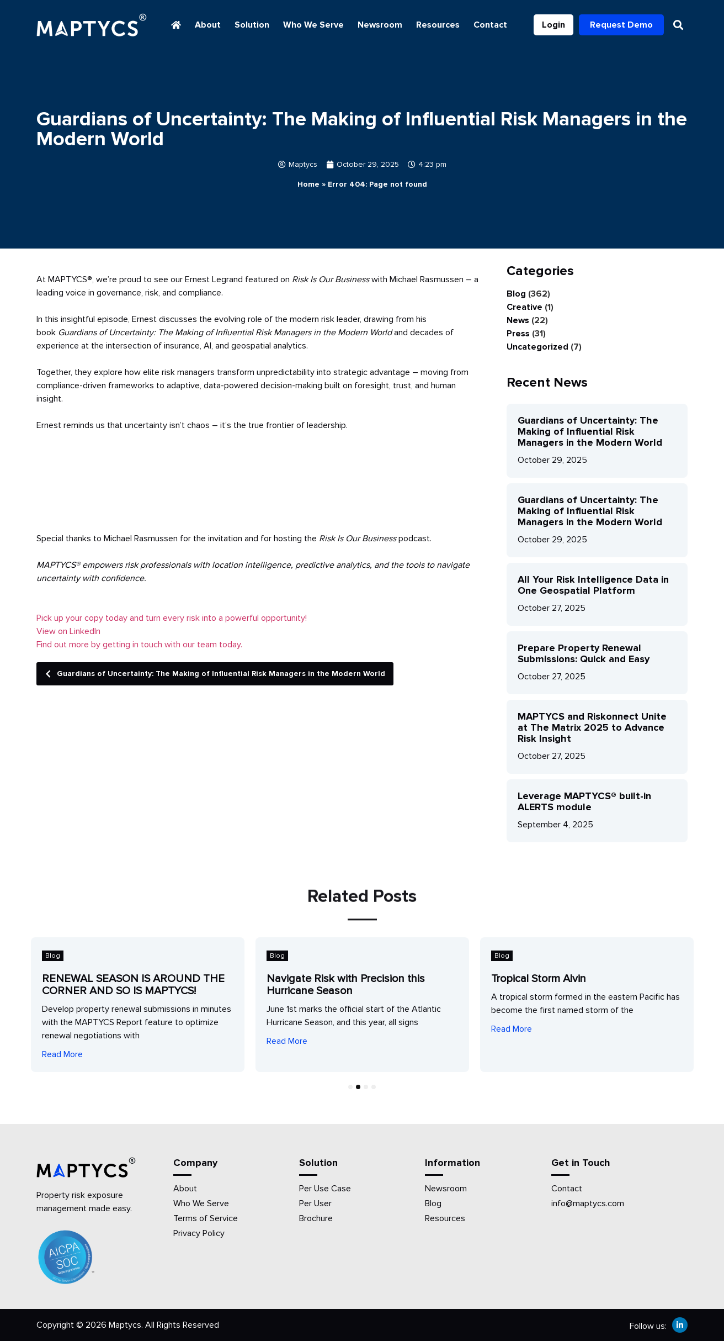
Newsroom (380, 24)
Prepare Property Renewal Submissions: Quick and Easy (584, 653)
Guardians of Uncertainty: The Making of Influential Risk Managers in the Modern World (212, 674)
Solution (252, 24)
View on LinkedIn (68, 631)
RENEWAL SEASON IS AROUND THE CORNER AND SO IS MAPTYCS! (133, 984)
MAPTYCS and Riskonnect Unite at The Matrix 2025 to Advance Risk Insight (592, 727)
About (208, 24)
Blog (516, 293)
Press (518, 333)
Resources (438, 24)
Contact (490, 24)
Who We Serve (313, 24)
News (518, 320)
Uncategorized (537, 346)
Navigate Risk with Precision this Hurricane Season (346, 984)
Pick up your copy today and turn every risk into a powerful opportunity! (171, 618)
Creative (524, 307)
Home (308, 184)
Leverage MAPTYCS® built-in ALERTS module (584, 801)
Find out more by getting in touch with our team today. (139, 644)
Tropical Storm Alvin (538, 978)
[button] (678, 25)
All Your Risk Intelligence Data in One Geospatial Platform (593, 584)
